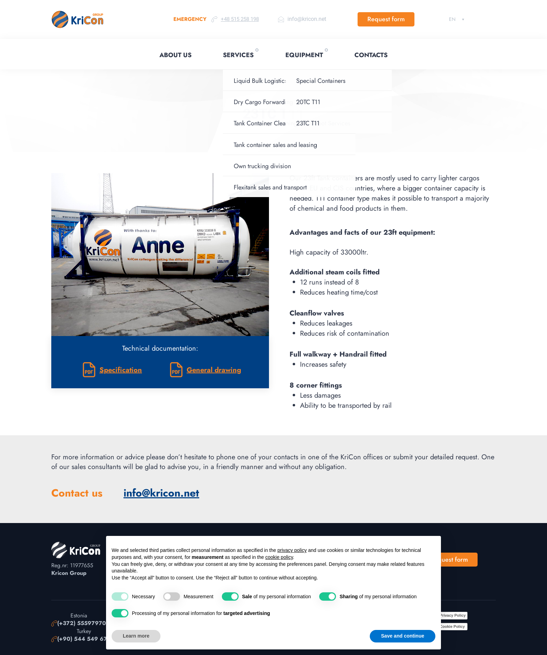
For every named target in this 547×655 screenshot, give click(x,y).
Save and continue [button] (402, 636)
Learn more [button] (136, 636)
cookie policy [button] (279, 557)
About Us (175, 55)
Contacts (371, 55)
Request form (386, 19)
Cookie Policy (452, 626)
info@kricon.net (306, 19)
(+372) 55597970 (81, 623)
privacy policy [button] (292, 550)
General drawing (214, 370)
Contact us (77, 493)
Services (238, 55)
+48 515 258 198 (240, 19)
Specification (120, 370)
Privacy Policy (453, 615)
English (452, 19)
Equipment (304, 55)
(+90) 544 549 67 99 (87, 639)
